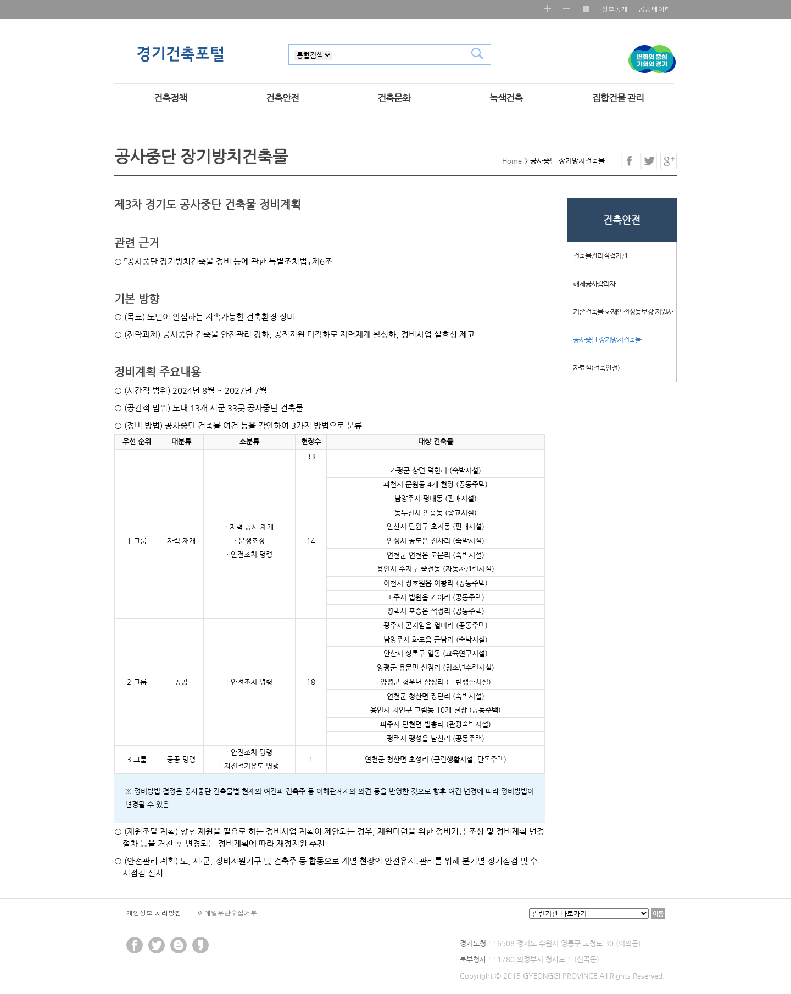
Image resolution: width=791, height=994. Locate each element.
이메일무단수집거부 (227, 912)
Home (512, 161)
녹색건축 (505, 97)
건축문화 (393, 97)
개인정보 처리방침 (153, 912)
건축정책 (170, 97)
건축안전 (282, 97)
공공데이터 (654, 8)
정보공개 (614, 8)
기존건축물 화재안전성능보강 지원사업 (623, 317)
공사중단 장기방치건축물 (607, 340)
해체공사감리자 (594, 284)
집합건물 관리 (618, 97)
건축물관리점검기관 (600, 256)
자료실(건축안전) (596, 368)
